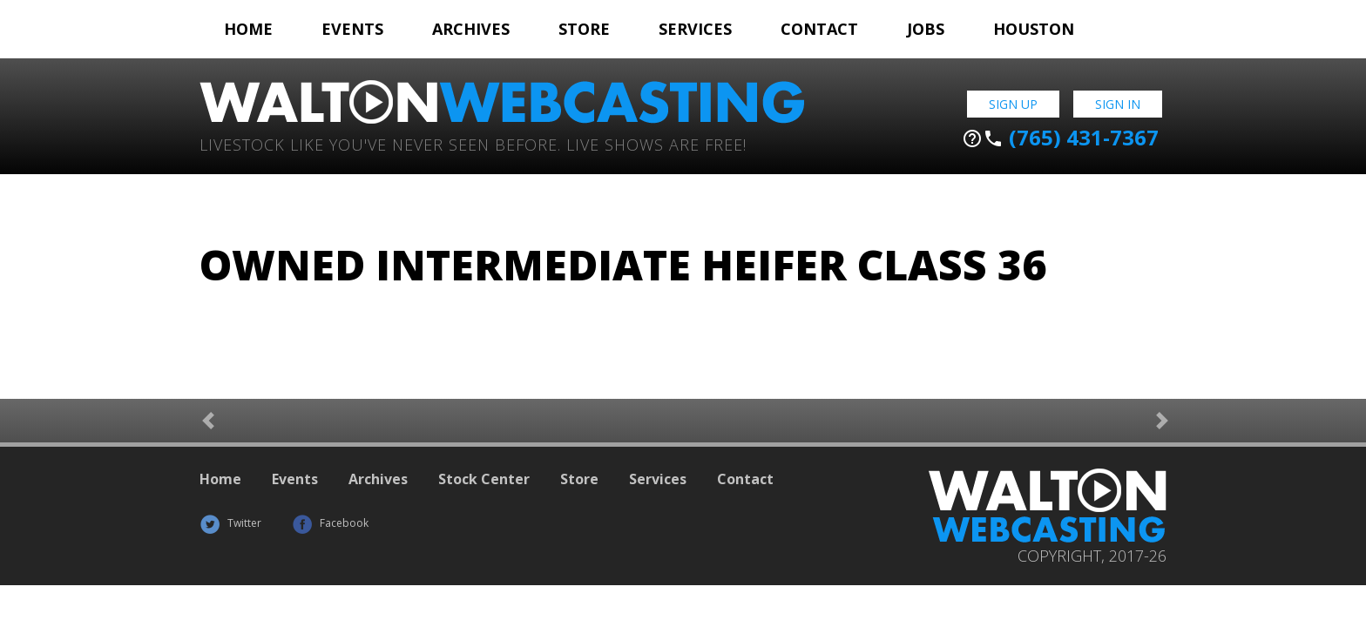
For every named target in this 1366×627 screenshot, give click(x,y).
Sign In (1117, 104)
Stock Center (484, 479)
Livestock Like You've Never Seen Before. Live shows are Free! (473, 143)
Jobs (925, 28)
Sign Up (1013, 104)
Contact (819, 28)
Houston (1033, 28)
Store (584, 28)
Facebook (330, 523)
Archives (471, 28)
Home (248, 28)
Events (352, 28)
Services (695, 28)
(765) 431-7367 (1060, 137)
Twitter (230, 523)
